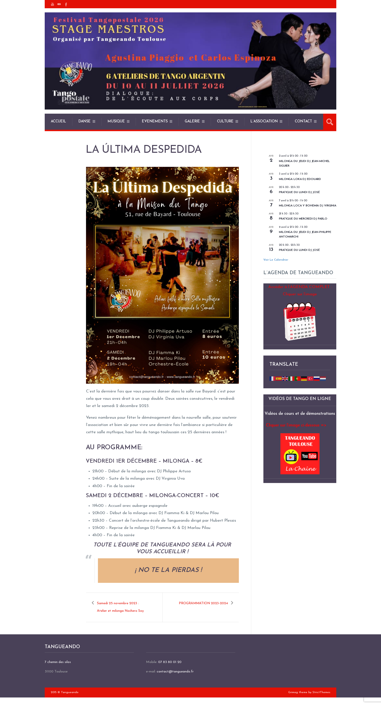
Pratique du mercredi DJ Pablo (303, 218)
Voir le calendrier (275, 259)
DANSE (84, 121)
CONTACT (303, 121)
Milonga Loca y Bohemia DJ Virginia (307, 205)
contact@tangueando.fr (175, 679)
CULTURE (225, 121)
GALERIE (192, 121)
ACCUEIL (58, 121)
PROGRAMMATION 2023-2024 (205, 607)
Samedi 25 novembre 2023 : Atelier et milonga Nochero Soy (121, 611)
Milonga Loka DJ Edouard (300, 179)
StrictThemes (321, 699)
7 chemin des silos (58, 669)
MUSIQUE (116, 121)
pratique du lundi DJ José (299, 192)
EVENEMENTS (155, 121)
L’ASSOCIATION (264, 121)
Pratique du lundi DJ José (299, 250)
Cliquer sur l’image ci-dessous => (296, 425)
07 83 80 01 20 (170, 669)
